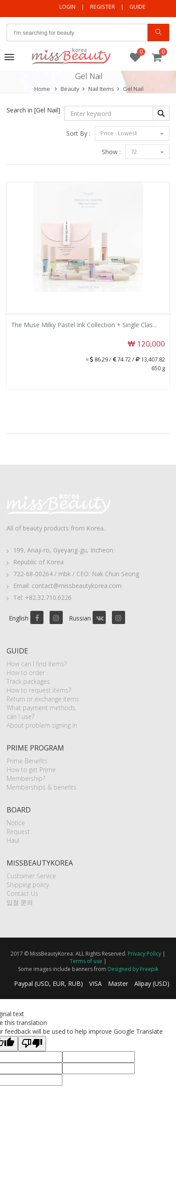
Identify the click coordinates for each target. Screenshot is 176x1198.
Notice (16, 823)
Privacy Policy (144, 953)
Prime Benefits (27, 761)
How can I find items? (37, 664)
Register (102, 7)
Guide (137, 7)
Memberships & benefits (41, 787)
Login (67, 7)
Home (42, 89)
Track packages (28, 681)
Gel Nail (133, 89)
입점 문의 (20, 902)
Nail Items (101, 89)
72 (147, 151)
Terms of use (86, 961)
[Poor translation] (32, 1043)
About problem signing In (42, 725)
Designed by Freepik (133, 969)
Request (18, 831)
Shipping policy (28, 884)
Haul (13, 840)
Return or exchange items (43, 699)
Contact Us (22, 893)
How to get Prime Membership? (31, 774)
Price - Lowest (132, 133)
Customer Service (31, 876)
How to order (26, 672)
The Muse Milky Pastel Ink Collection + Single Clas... (84, 325)
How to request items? (39, 690)
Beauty (70, 89)
